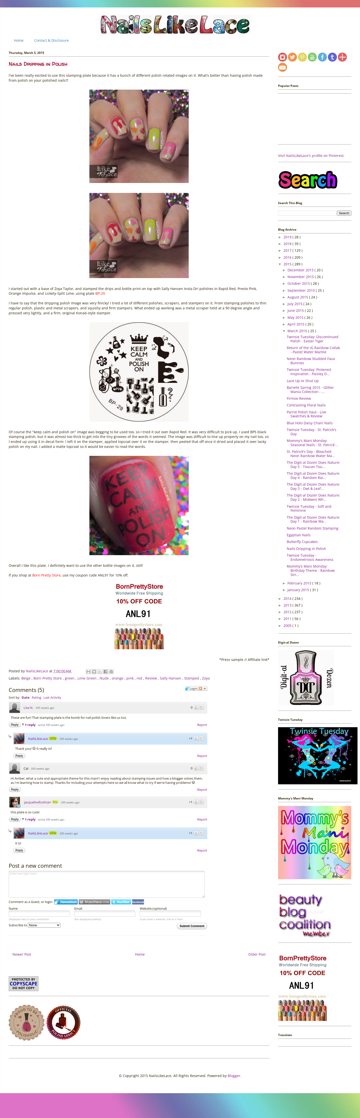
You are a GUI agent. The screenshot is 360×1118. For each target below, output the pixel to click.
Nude (105, 678)
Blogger (234, 1075)
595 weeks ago (45, 708)
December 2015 (301, 270)
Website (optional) (153, 908)
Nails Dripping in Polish (306, 548)
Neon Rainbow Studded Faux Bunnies (311, 360)
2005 (288, 625)
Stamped (192, 678)
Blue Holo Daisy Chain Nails (310, 423)
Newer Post (21, 954)
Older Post (257, 954)
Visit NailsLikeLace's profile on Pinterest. (311, 155)
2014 (288, 598)
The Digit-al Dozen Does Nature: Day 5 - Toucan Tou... (313, 464)
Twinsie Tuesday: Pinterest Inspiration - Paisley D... (309, 371)
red (140, 678)
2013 (288, 605)
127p (53, 738)
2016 (288, 257)
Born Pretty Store (48, 678)
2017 (288, 250)
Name (13, 908)
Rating (36, 697)
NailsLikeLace (37, 671)
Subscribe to (34, 925)
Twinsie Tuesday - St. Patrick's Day (311, 431)
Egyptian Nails (299, 535)
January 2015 (299, 589)
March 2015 (298, 330)
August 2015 (298, 297)
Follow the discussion (202, 688)
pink (130, 678)
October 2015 (299, 283)
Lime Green (87, 678)
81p (55, 801)
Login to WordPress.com (94, 901)
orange (118, 678)
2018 (288, 243)
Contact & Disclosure (51, 40)
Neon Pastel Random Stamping (312, 528)
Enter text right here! (107, 884)
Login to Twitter (121, 901)
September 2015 (302, 290)
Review (151, 678)
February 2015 (300, 583)
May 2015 (296, 317)
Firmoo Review (299, 398)
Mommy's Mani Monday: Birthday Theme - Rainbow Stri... (311, 570)
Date (26, 697)
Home (19, 40)
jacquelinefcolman (37, 802)
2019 (288, 237)
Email (78, 908)
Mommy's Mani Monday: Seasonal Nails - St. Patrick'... (312, 442)
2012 (288, 612)
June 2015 (296, 310)
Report (202, 724)
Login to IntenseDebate (66, 901)
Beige (26, 678)
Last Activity (52, 697)
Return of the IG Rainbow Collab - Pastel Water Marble (313, 349)
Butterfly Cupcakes (302, 541)
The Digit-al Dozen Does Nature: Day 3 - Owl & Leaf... (313, 486)
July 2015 (295, 303)
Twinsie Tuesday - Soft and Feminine (309, 508)
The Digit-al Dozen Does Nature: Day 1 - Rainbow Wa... (313, 519)
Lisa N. (28, 707)
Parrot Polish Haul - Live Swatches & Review (306, 414)
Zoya (206, 678)
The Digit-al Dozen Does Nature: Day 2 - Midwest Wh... (313, 497)
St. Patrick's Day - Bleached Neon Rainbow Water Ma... (311, 453)
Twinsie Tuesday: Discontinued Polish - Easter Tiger (312, 338)
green (70, 678)
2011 (288, 618)
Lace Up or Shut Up (303, 380)
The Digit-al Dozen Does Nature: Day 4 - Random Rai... (313, 475)
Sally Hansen (171, 678)
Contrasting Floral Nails (306, 405)
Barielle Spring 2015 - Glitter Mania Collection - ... (310, 389)
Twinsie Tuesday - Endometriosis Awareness (310, 557)
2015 (288, 264)
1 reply (30, 724)
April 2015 (296, 324)
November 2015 (301, 276)
